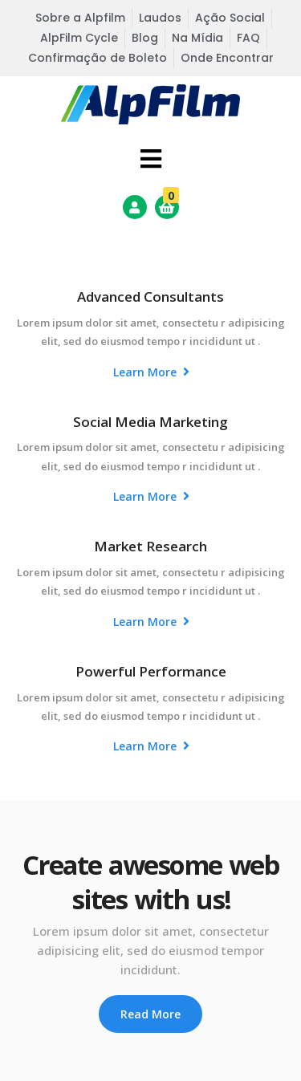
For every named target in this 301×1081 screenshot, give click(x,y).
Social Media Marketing (150, 421)
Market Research (150, 546)
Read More (150, 1014)
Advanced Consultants (150, 296)
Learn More (151, 372)
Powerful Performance (150, 671)
